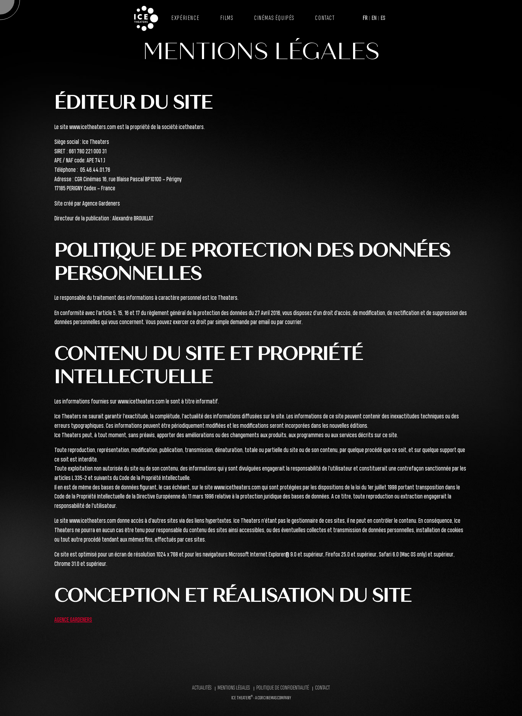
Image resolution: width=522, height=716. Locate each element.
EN (374, 18)
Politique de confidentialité (282, 688)
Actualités (201, 688)
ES (383, 18)
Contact (325, 18)
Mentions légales (234, 688)
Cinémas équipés (274, 18)
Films (226, 18)
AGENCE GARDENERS (73, 620)
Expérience (185, 18)
